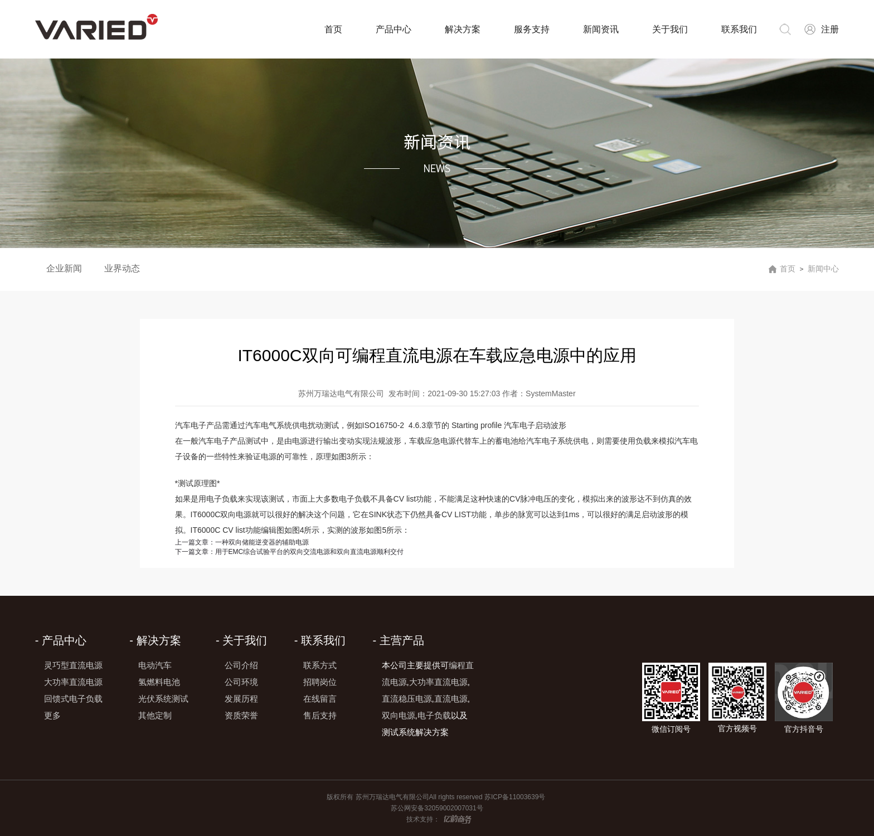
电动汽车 (155, 665)
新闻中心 (823, 268)
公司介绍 (241, 665)
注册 (830, 29)
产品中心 (393, 29)
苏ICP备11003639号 (515, 797)
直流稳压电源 (407, 698)
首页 (333, 29)
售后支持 (320, 715)
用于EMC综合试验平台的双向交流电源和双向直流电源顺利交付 (289, 552)
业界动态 (122, 268)
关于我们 (670, 29)
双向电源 (398, 715)
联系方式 (320, 665)
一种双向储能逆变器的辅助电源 (242, 542)
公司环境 (241, 682)
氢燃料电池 (159, 682)
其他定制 (155, 715)
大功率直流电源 (73, 682)
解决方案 (462, 29)
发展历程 (241, 698)
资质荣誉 (241, 715)
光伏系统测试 (163, 698)
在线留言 (320, 698)
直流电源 (451, 698)
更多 (52, 715)
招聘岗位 (320, 682)
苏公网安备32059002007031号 (437, 808)
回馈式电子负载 (73, 698)
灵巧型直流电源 (73, 665)
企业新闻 (64, 268)
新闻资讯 (601, 29)
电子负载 (434, 715)
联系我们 (739, 29)
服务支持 (532, 29)
